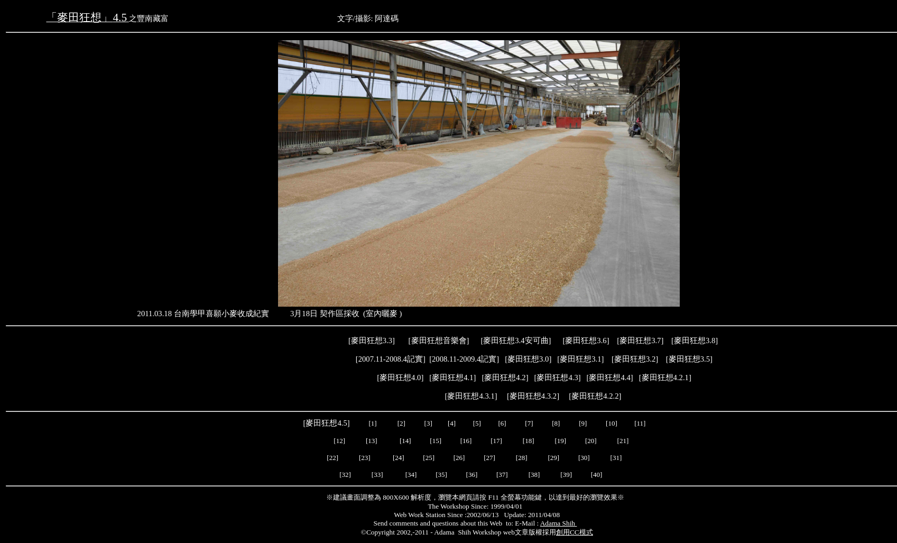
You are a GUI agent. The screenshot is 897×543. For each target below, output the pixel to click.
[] (610, 377)
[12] (339, 441)
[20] (592, 441)
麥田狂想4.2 (504, 377)
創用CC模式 (574, 532)
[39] (566, 474)
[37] (502, 474)
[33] (377, 474)
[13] (371, 441)
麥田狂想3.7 (640, 340)
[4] (451, 423)
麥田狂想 (585, 340)
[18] (528, 441)
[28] (522, 458)
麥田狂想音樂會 (439, 340)
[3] (428, 423)
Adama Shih (558, 523)
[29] (554, 458)
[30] (585, 458)
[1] (373, 423)
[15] (434, 441)
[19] (561, 441)
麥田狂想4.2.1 (665, 377)
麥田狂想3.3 (371, 340)
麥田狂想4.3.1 (470, 396)
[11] (640, 423)
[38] (534, 474)
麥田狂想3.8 (694, 340)
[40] (597, 474)
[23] (365, 458)
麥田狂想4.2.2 (594, 396)
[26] (459, 458)
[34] (411, 474)
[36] (472, 474)
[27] (489, 458)
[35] (440, 474)
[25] (427, 458)
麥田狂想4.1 (452, 377)
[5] (477, 423)
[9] (583, 423)
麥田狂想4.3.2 (533, 396)
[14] (405, 441)
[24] (398, 458)
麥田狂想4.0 (400, 377)
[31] (617, 458)
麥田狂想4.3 (557, 377)
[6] (501, 423)
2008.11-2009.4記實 (464, 359)
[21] (624, 441)
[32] (345, 474)
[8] (556, 423)
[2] (401, 423)
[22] (332, 458)
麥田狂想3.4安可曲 (515, 340)
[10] (611, 423)
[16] (466, 441)
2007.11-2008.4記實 (390, 359)
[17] (496, 441)
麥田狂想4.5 (326, 423)
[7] (529, 423)
